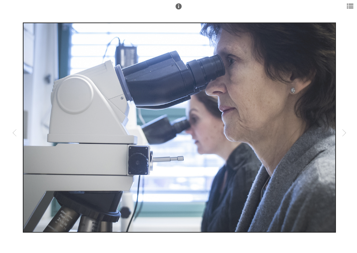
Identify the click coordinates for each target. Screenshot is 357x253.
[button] (178, 9)
